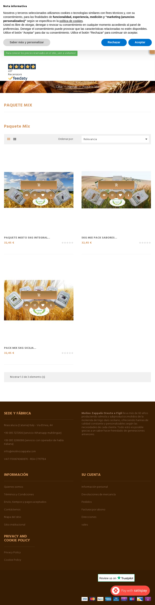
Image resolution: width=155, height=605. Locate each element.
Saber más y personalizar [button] (27, 42)
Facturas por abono (93, 509)
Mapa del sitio (12, 517)
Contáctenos (12, 509)
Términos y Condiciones (19, 494)
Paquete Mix (18, 105)
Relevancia (116, 139)
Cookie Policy (12, 560)
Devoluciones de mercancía (99, 494)
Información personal (95, 487)
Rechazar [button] (114, 42)
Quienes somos (13, 487)
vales (85, 524)
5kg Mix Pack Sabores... (99, 237)
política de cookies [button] (71, 21)
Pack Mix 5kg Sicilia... (20, 348)
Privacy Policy (12, 552)
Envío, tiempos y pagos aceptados (25, 502)
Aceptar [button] (140, 42)
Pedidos (87, 502)
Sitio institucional (14, 524)
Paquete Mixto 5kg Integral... (27, 237)
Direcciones (89, 517)
